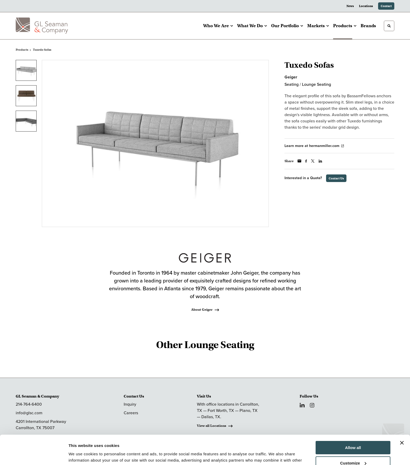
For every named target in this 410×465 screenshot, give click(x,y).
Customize (353, 437)
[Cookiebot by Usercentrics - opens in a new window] (34, 455)
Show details (81, 454)
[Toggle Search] (389, 26)
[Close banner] (402, 417)
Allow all (353, 421)
